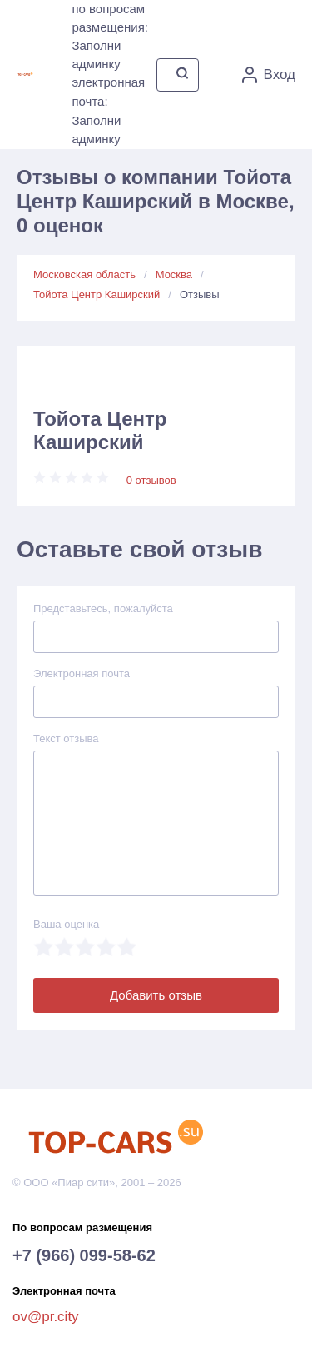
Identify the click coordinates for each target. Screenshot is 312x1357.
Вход (268, 75)
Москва (174, 274)
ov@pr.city (45, 1317)
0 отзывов (151, 480)
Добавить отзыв (156, 995)
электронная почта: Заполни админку (108, 110)
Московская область (84, 274)
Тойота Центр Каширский (96, 294)
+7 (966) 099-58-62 (84, 1255)
